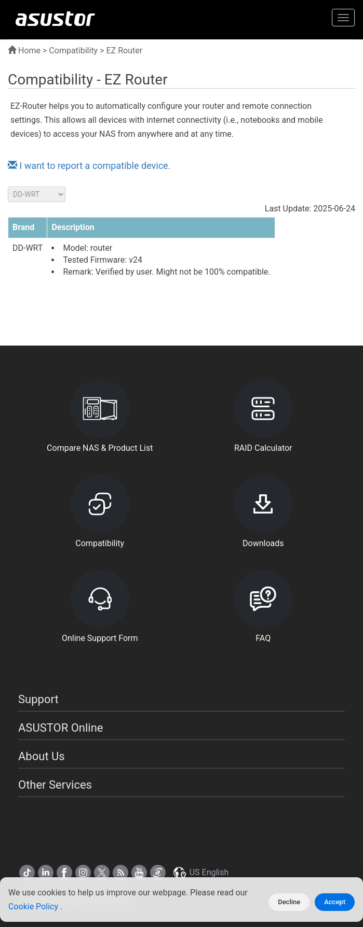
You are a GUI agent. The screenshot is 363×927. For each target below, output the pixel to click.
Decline (289, 902)
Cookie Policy (34, 906)
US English (200, 872)
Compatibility (73, 50)
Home (24, 50)
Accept (334, 902)
